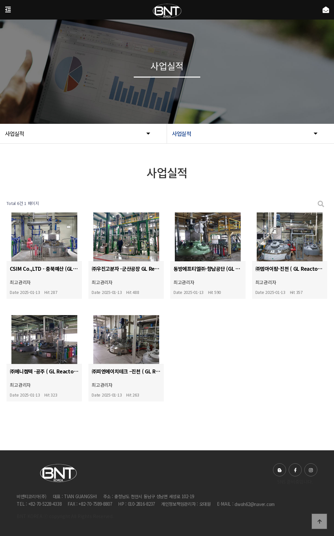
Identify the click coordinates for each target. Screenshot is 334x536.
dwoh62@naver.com (255, 504)
